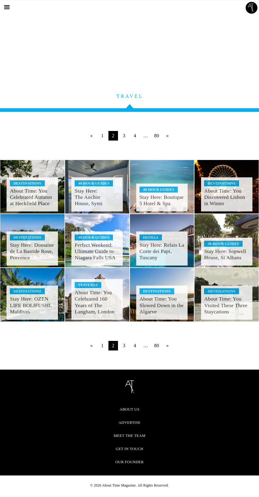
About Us (129, 409)
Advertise (130, 422)
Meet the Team (129, 435)
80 (156, 135)
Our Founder (129, 462)
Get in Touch (129, 448)
